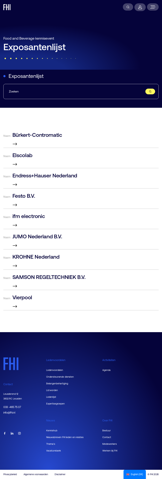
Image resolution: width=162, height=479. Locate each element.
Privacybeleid (10, 474)
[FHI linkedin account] (12, 433)
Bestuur (106, 430)
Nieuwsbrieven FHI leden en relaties (65, 437)
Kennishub (51, 430)
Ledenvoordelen (55, 360)
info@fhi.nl (9, 412)
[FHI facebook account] (4, 433)
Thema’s (50, 444)
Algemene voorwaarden (36, 474)
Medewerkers (109, 444)
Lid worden (52, 390)
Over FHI (107, 420)
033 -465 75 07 (12, 407)
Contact (8, 384)
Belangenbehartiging (57, 383)
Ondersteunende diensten (60, 376)
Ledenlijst (51, 397)
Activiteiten (108, 360)
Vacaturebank (53, 450)
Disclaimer (60, 474)
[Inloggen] (140, 7)
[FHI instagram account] (19, 433)
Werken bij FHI (109, 450)
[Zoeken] (128, 7)
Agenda (106, 370)
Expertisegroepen (55, 403)
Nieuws (50, 420)
